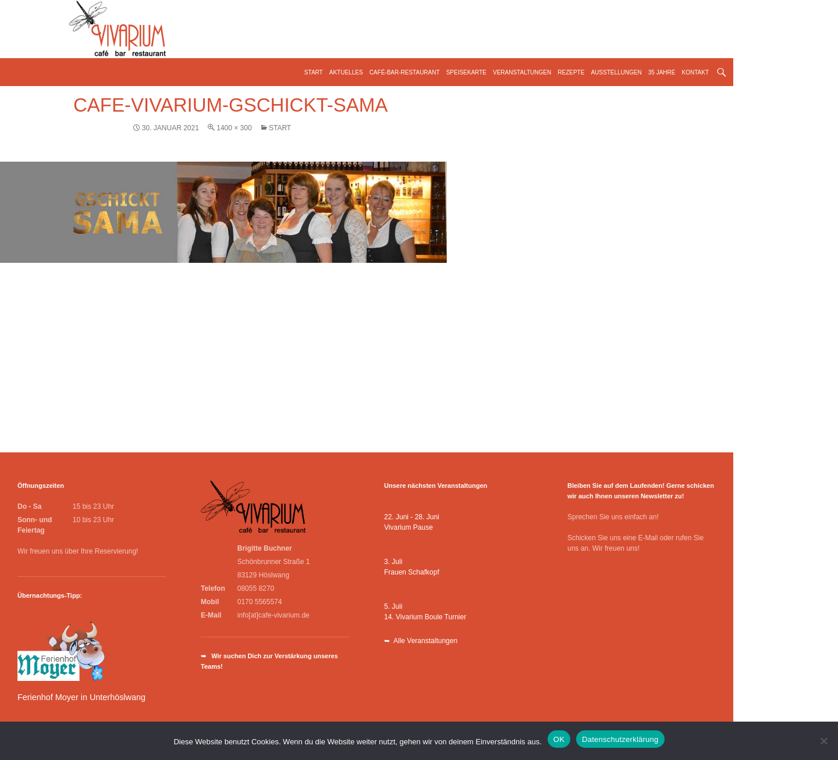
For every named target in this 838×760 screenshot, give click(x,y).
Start (313, 72)
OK (558, 739)
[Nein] (823, 741)
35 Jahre (662, 72)
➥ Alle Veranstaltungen (420, 641)
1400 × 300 (233, 128)
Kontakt (695, 72)
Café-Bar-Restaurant (405, 72)
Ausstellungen (616, 72)
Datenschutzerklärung (620, 739)
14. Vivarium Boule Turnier (425, 617)
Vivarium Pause (408, 527)
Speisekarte (466, 72)
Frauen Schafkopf (411, 572)
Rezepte (571, 72)
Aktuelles (346, 72)
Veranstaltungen (522, 72)
